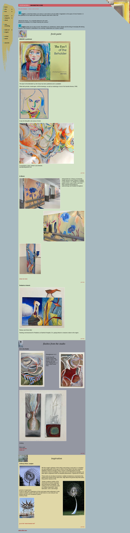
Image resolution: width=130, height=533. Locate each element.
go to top (82, 172)
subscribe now (22, 530)
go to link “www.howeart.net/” (27, 523)
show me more (23, 279)
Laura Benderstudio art (23, 449)
